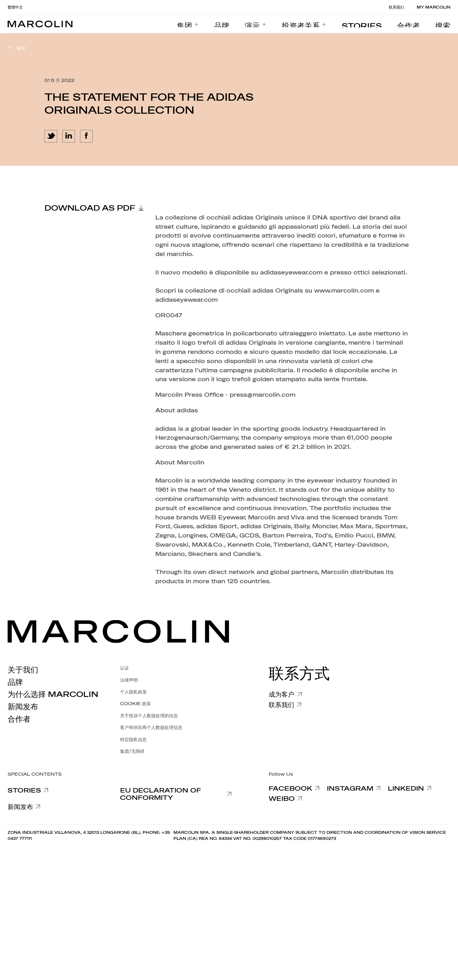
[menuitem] (238, 24)
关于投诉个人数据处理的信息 (149, 716)
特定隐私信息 (133, 740)
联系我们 (396, 7)
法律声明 (129, 680)
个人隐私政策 (133, 692)
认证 (124, 668)
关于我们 (23, 670)
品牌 (15, 682)
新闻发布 (23, 707)
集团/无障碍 (132, 751)
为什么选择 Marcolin (53, 694)
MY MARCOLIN (433, 7)
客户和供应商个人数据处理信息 (151, 728)
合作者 (19, 719)
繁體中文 (15, 7)
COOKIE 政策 (135, 704)
